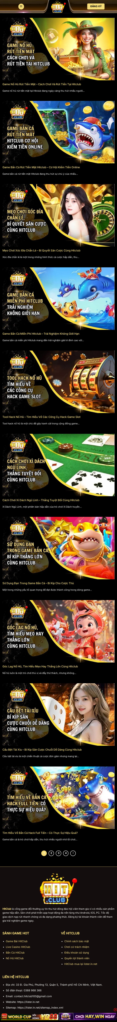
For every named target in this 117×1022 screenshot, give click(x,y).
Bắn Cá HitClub (15, 952)
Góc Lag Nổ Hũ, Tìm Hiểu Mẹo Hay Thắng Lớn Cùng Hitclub (40, 666)
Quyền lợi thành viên (76, 958)
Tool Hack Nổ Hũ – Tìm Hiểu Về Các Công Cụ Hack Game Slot (41, 417)
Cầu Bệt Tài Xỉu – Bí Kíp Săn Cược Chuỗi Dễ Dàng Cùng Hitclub (42, 749)
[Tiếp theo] (73, 853)
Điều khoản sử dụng (76, 952)
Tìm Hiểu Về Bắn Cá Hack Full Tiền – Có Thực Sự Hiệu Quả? (40, 832)
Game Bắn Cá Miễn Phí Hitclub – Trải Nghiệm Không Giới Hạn (40, 333)
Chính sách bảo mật (76, 941)
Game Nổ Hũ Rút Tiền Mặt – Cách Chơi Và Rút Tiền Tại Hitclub (41, 84)
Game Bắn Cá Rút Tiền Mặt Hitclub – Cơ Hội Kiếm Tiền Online (41, 167)
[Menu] (21, 6)
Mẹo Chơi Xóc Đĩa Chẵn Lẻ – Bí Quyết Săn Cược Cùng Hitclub (41, 250)
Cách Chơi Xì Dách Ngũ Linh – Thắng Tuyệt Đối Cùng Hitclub (40, 500)
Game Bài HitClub (17, 941)
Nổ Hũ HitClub (15, 958)
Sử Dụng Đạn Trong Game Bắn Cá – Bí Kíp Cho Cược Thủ (38, 583)
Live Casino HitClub (18, 947)
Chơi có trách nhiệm (76, 947)
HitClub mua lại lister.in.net (80, 964)
